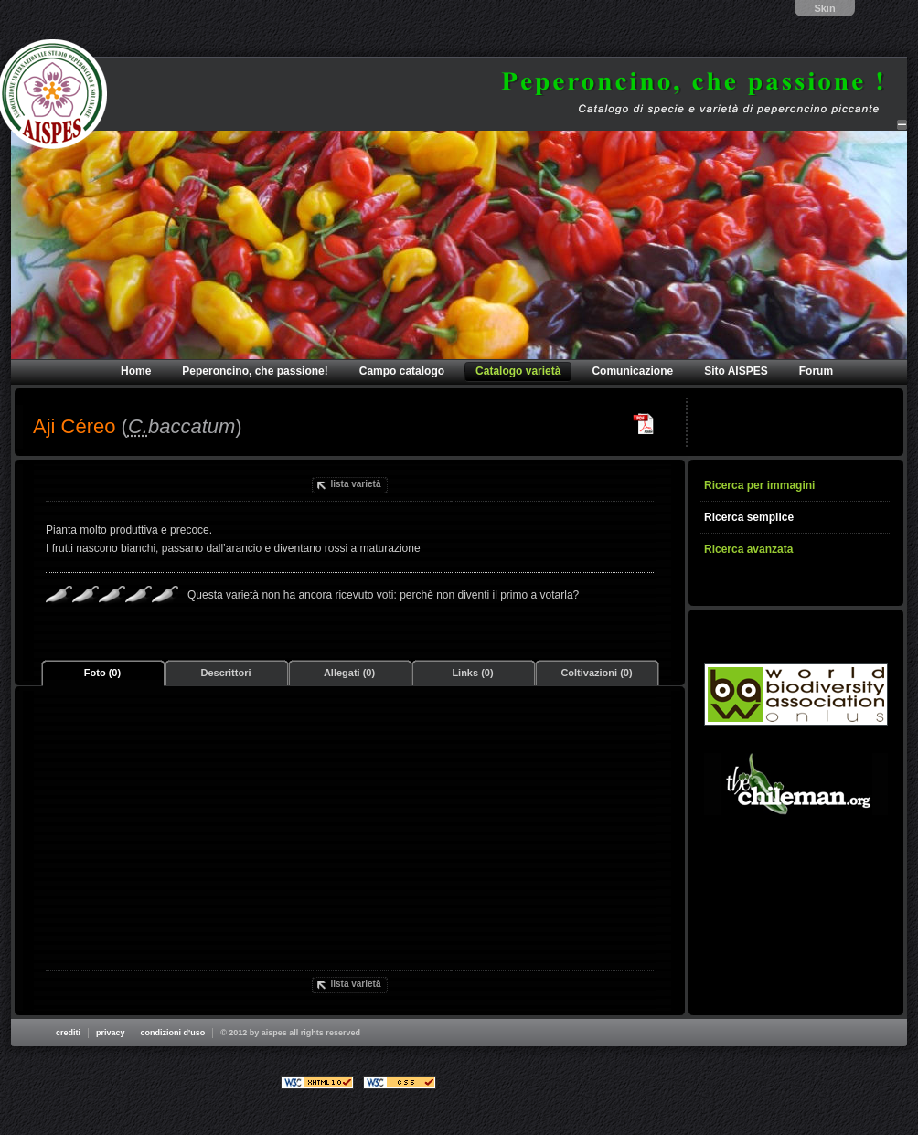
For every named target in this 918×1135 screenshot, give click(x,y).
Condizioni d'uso (173, 1032)
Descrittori (225, 672)
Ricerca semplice (749, 517)
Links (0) (472, 672)
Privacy (110, 1032)
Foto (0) (102, 672)
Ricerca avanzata (748, 549)
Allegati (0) (349, 672)
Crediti (68, 1032)
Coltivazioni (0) (596, 672)
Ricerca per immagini (759, 485)
